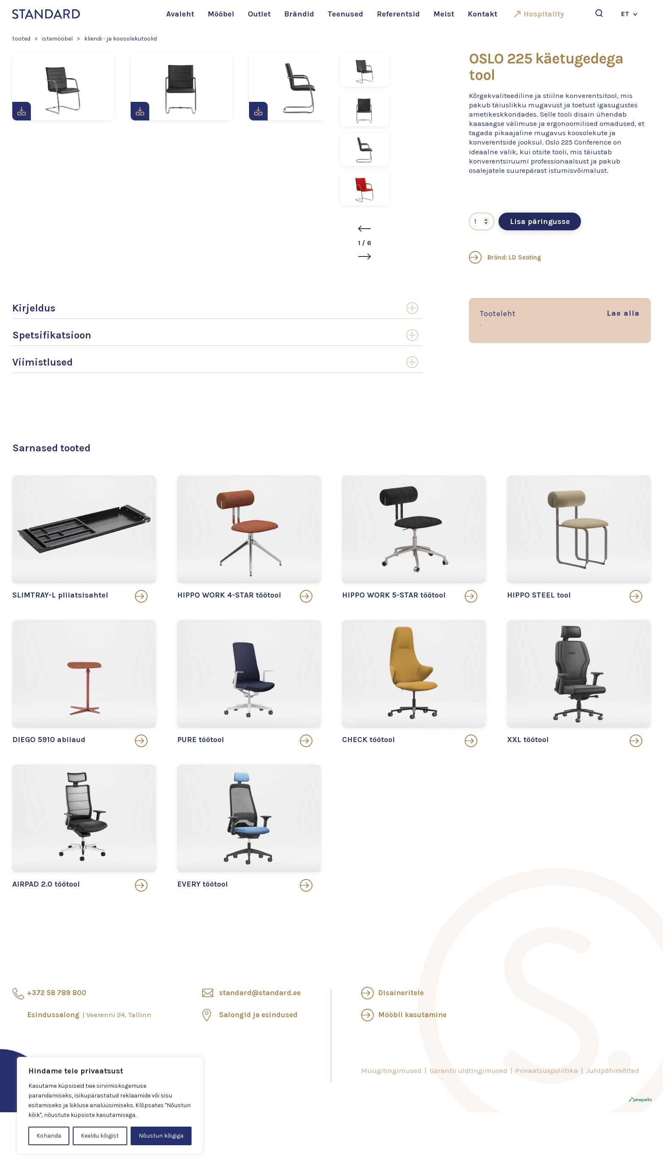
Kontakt (482, 14)
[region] (110, 1105)
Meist (443, 14)
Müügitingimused (391, 1070)
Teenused (345, 14)
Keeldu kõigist (100, 1135)
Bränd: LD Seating (505, 257)
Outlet (259, 14)
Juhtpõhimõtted (612, 1070)
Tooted (21, 38)
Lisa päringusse (540, 221)
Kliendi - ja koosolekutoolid (120, 38)
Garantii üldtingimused (468, 1070)
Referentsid (398, 14)
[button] (364, 228)
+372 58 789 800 (56, 992)
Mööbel (221, 14)
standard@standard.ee (260, 992)
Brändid (299, 14)
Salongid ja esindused (258, 1014)
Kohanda (48, 1135)
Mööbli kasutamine (412, 1014)
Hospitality (543, 14)
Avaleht (180, 14)
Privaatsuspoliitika (546, 1070)
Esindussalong (89, 1014)
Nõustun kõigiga (161, 1135)
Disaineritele (401, 992)
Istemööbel (57, 38)
